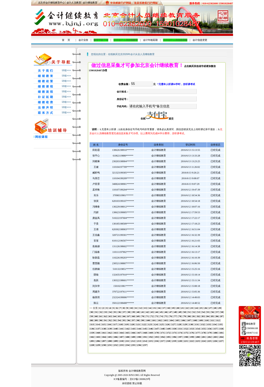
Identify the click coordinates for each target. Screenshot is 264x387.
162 (110, 332)
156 (209, 328)
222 (192, 341)
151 (180, 328)
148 (162, 328)
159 (92, 332)
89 (96, 320)
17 (163, 308)
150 (174, 328)
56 (212, 312)
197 (180, 337)
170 (157, 332)
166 (133, 332)
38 (129, 312)
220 (180, 341)
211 (127, 341)
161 (104, 332)
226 (215, 341)
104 (171, 320)
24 (196, 308)
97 (133, 320)
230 (104, 345)
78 (180, 316)
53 (198, 312)
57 (217, 312)
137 (98, 328)
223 (197, 341)
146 (151, 328)
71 (147, 316)
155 (204, 328)
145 (145, 328)
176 (192, 332)
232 (116, 345)
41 (143, 312)
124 (156, 324)
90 (101, 320)
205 (92, 341)
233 (121, 345)
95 (124, 320)
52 (194, 312)
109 (201, 320)
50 (184, 312)
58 (222, 312)
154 (198, 328)
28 (215, 308)
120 (132, 324)
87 (222, 316)
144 (139, 328)
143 (133, 328)
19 (173, 308)
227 (221, 341)
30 (91, 312)
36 (119, 312)
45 (161, 312)
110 (206, 320)
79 (184, 316)
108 (195, 320)
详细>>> (66, 70)
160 (98, 332)
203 (215, 337)
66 (124, 316)
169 (151, 332)
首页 (67, 40)
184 (104, 337)
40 (138, 312)
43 (152, 312)
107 (189, 320)
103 (166, 320)
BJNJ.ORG (134, 375)
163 (116, 332)
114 (98, 324)
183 (98, 337)
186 (116, 337)
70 (143, 316)
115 (103, 324)
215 (151, 341)
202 (209, 337)
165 (127, 332)
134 (214, 324)
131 (197, 324)
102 (160, 320)
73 (157, 316)
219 (174, 341)
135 (220, 324)
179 (209, 332)
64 (115, 316)
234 (127, 345)
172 (168, 332)
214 (145, 341)
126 (167, 324)
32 (101, 312)
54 (203, 312)
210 (121, 341)
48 (175, 312)
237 (145, 345)
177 (198, 332)
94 (119, 320)
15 (154, 308)
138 (104, 328)
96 (129, 320)
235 (133, 345)
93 (115, 320)
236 (139, 345)
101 (154, 320)
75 (166, 316)
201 (204, 337)
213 (139, 341)
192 (151, 337)
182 (92, 337)
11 (136, 308)
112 (218, 320)
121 (138, 324)
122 (144, 324)
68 (133, 316)
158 (221, 328)
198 (186, 337)
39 (133, 312)
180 (215, 332)
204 (221, 337)
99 (143, 320)
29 (219, 308)
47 (171, 312)
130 (191, 324)
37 (124, 312)
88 (91, 320)
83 (203, 316)
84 (208, 316)
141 (121, 328)
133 (208, 324)
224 (203, 341)
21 (182, 308)
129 (185, 324)
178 (204, 332)
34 (110, 312)
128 (179, 324)
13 (145, 308)
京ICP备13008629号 (140, 379)
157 (215, 328)
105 (177, 320)
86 (217, 316)
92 (110, 320)
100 (148, 320)
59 (91, 316)
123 (150, 324)
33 (105, 312)
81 (194, 316)
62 (105, 316)
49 (180, 312)
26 (205, 308)
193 (157, 337)
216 (156, 341)
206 (98, 341)
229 (98, 345)
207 (104, 341)
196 (174, 337)
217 (162, 341)
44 (157, 312)
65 (119, 316)
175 (186, 332)
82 (198, 316)
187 (121, 337)
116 (109, 324)
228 (92, 345)
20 (177, 308)
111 (212, 320)
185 (110, 337)
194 (162, 337)
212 (133, 341)
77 (175, 316)
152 (186, 328)
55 (208, 312)
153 (192, 328)
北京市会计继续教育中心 (51, 2)
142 (127, 328)
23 (191, 308)
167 (139, 332)
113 (92, 324)
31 (96, 312)
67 (129, 316)
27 (210, 308)
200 (198, 337)
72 (152, 316)
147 (157, 328)
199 (192, 337)
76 (171, 316)
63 (110, 316)
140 (116, 328)
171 (162, 332)
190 (139, 337)
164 (121, 332)
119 (126, 324)
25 (201, 308)
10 (131, 308)
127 (173, 324)
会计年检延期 (150, 40)
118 (120, 324)
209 (116, 341)
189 (133, 337)
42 (147, 312)
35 (115, 312)
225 (209, 341)
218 (168, 341)
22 (187, 308)
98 (138, 320)
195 (168, 337)
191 (145, 337)
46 (166, 312)
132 (203, 324)
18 (168, 308)
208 (110, 341)
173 (174, 332)
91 (105, 320)
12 (140, 308)
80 (189, 316)
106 (183, 320)
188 (127, 337)
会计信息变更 (200, 40)
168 (145, 332)
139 (110, 328)
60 (96, 316)
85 (212, 316)
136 (92, 328)
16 (159, 308)
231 (110, 345)
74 (161, 316)
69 (138, 316)
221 (186, 341)
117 (115, 324)
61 (101, 316)
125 (161, 324)
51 (189, 312)
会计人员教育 (74, 2)
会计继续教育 (90, 2)
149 (168, 328)
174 (180, 332)
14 (149, 308)
